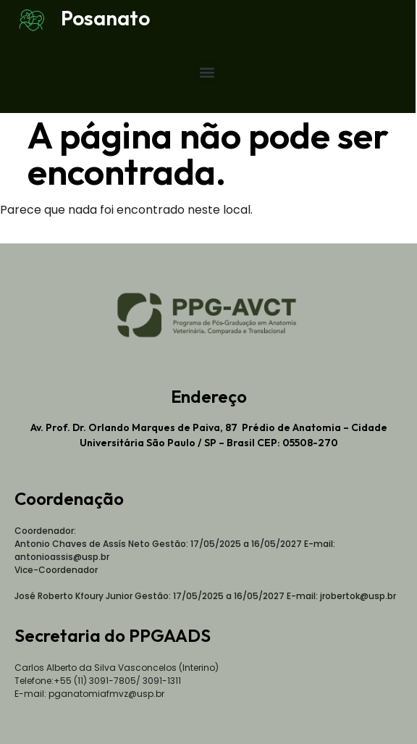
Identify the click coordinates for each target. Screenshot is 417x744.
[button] (207, 72)
